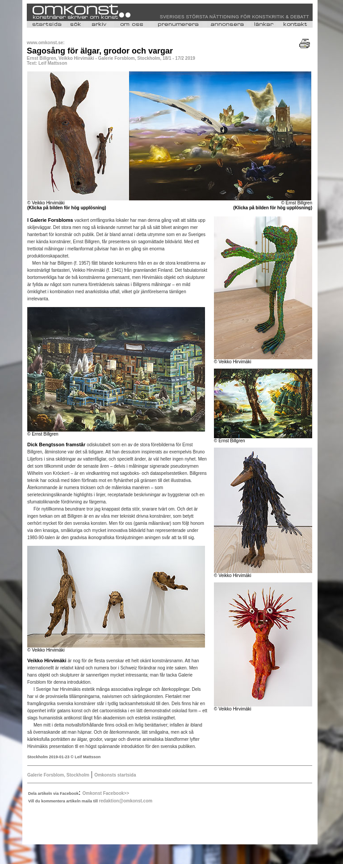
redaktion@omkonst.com (125, 800)
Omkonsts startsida (115, 775)
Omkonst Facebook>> (106, 793)
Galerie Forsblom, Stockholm (58, 775)
